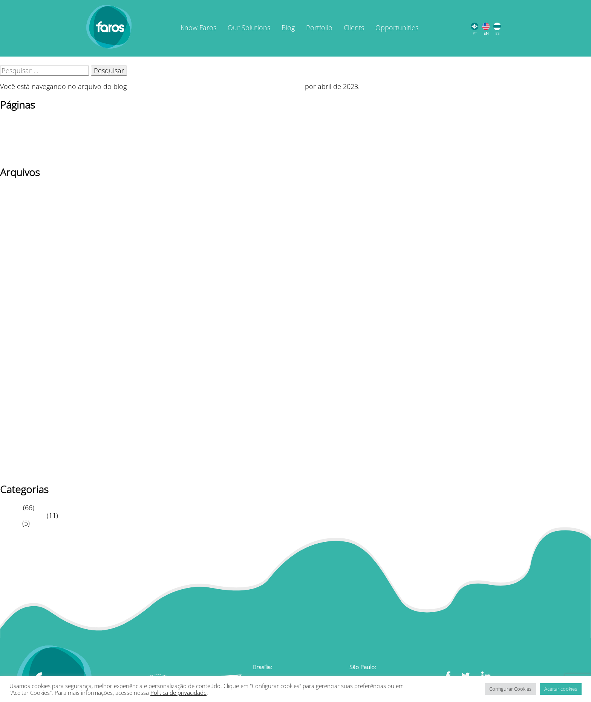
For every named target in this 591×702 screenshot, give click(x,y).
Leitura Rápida (22, 515)
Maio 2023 (16, 260)
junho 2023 (17, 252)
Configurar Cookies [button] (510, 688)
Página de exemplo (29, 138)
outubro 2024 (21, 221)
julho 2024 (16, 229)
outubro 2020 (21, 439)
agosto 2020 (19, 455)
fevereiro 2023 (22, 283)
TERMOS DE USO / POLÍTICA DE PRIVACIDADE (70, 153)
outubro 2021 (21, 354)
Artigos (10, 507)
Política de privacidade (35, 145)
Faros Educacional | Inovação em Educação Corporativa (216, 86)
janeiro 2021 (19, 416)
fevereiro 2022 (22, 330)
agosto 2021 (19, 369)
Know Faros (198, 27)
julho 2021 (16, 377)
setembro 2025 (23, 213)
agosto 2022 (19, 322)
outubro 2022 (21, 315)
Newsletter (16, 130)
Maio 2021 (16, 393)
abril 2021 (15, 400)
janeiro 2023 (19, 291)
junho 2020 (17, 470)
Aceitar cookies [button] (560, 688)
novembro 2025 (24, 197)
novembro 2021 (24, 346)
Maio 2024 (16, 244)
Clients (354, 27)
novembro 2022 (24, 307)
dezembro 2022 (24, 299)
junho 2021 (17, 385)
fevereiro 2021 (22, 408)
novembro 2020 (24, 432)
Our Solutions (249, 27)
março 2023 (18, 275)
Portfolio (319, 27)
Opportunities (396, 27)
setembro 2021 (23, 361)
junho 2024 (17, 237)
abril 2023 (15, 268)
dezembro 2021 (24, 338)
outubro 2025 (21, 205)
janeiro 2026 (19, 190)
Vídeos (10, 522)
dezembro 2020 (24, 424)
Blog (288, 27)
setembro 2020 (23, 447)
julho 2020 (16, 463)
